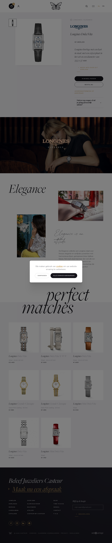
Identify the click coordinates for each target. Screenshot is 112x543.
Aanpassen (42, 275)
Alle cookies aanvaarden (63, 275)
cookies (59, 266)
